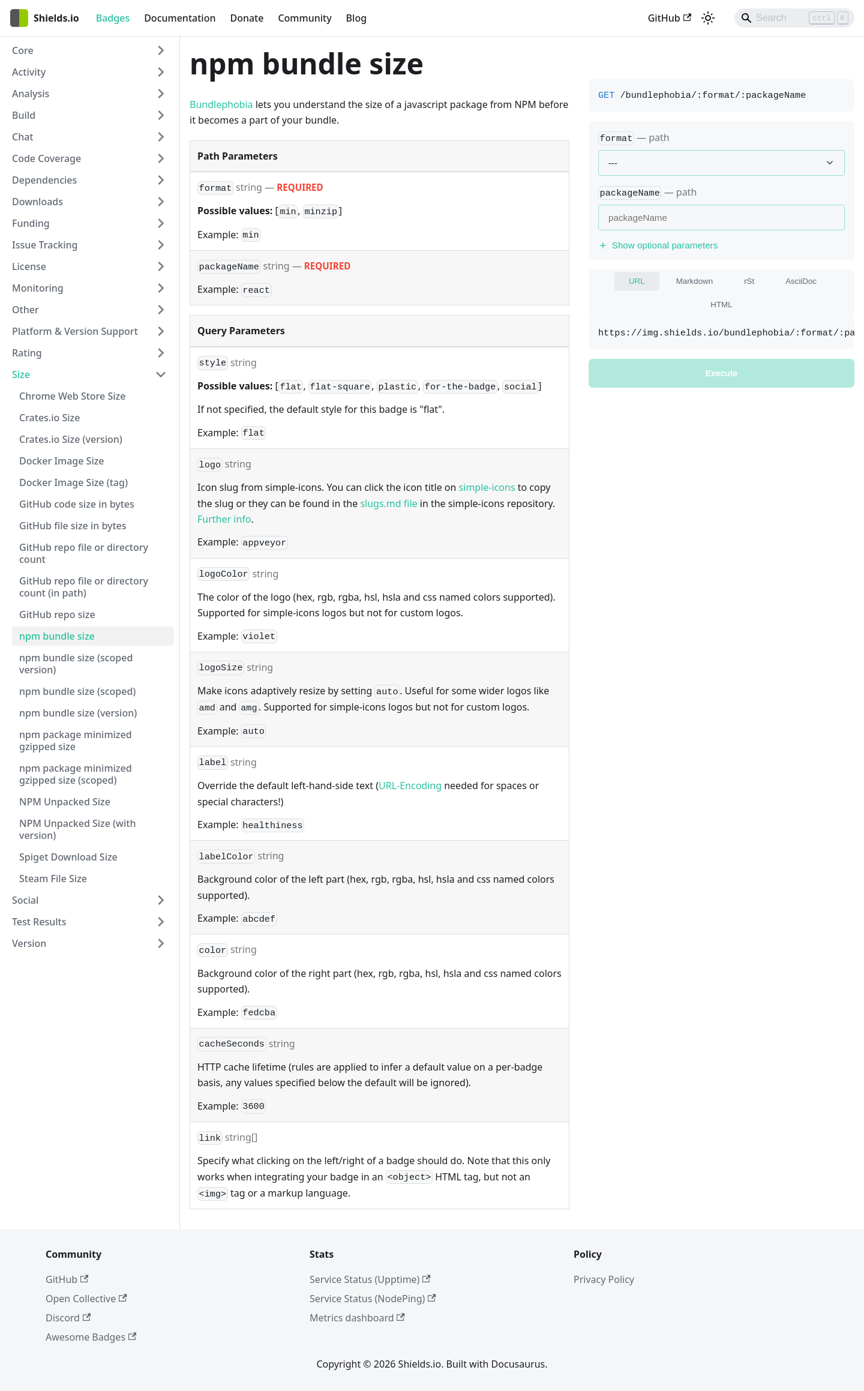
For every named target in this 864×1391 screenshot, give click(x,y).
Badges (113, 18)
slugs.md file (388, 503)
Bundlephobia (221, 104)
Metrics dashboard (357, 1317)
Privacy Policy (604, 1279)
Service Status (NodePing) (373, 1298)
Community (304, 18)
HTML (721, 304)
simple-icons (487, 487)
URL (637, 281)
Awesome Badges (91, 1337)
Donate (246, 18)
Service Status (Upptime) (370, 1279)
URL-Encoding (410, 785)
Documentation (179, 18)
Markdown (694, 281)
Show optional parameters (658, 245)
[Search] (794, 18)
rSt (749, 281)
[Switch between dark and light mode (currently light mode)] (708, 18)
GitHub (669, 18)
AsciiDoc (801, 281)
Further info (224, 519)
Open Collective (86, 1298)
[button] (89, 50)
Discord (68, 1317)
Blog (356, 18)
